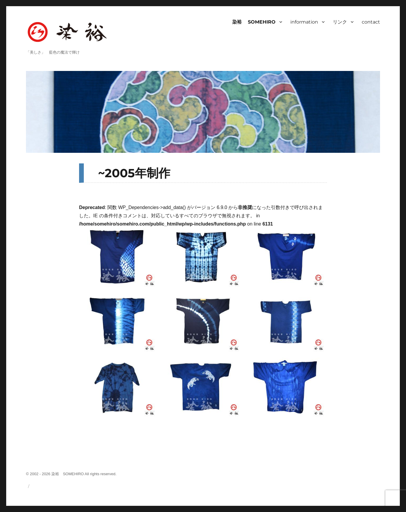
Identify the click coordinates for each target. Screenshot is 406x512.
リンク (340, 22)
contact (371, 22)
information (304, 22)
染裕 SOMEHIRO (254, 22)
